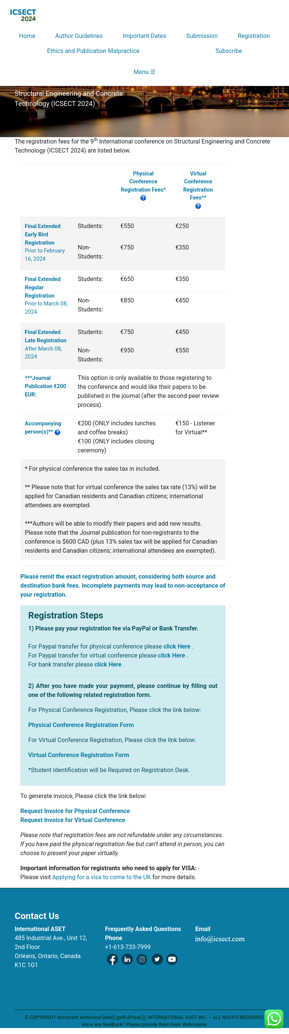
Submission (202, 35)
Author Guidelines (79, 35)
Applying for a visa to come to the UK (102, 877)
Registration (254, 35)
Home (27, 35)
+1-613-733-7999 (128, 947)
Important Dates (144, 35)
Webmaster (195, 1024)
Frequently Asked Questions (143, 929)
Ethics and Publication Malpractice (93, 50)
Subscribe (228, 50)
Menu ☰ (144, 72)
